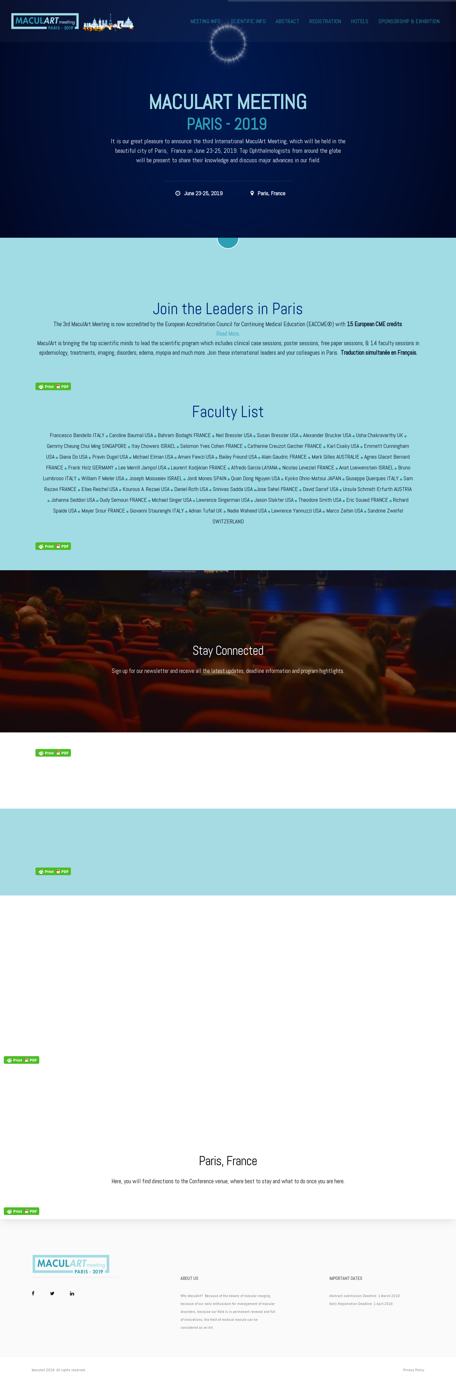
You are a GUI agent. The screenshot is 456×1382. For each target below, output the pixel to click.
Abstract (288, 21)
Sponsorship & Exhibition (409, 21)
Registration (325, 21)
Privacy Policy (413, 1369)
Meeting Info (206, 21)
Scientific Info (248, 21)
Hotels (360, 21)
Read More (228, 334)
